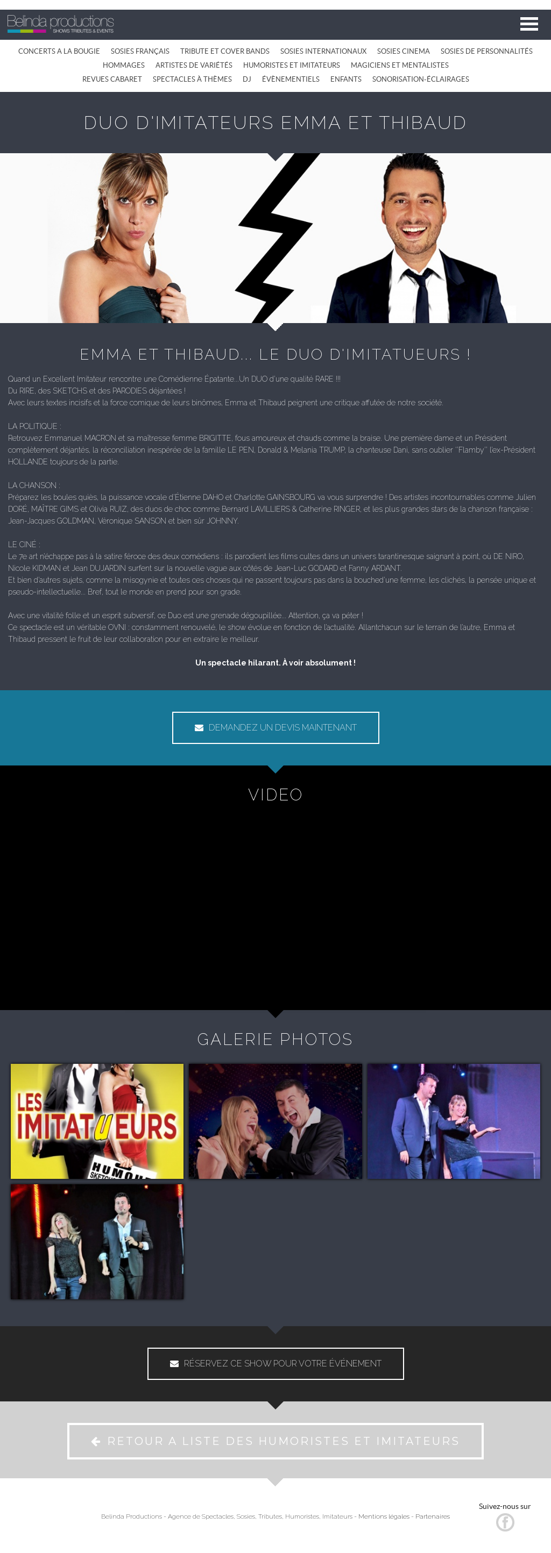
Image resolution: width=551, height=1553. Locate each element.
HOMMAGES (124, 65)
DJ (247, 79)
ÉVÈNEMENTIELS (291, 79)
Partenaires (432, 1516)
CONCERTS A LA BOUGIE (59, 51)
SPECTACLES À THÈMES (192, 79)
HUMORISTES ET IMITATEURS (291, 65)
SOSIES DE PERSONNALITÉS (487, 51)
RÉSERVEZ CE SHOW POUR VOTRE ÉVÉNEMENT (276, 1363)
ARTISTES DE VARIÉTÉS (194, 65)
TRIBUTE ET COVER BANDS (225, 51)
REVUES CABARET (112, 79)
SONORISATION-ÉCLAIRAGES (420, 79)
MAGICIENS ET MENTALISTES (400, 65)
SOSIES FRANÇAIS (140, 51)
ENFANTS (346, 79)
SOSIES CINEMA (403, 51)
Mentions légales (383, 1516)
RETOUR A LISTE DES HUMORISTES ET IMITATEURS (275, 1441)
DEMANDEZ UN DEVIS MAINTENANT (276, 727)
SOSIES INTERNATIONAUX (323, 51)
